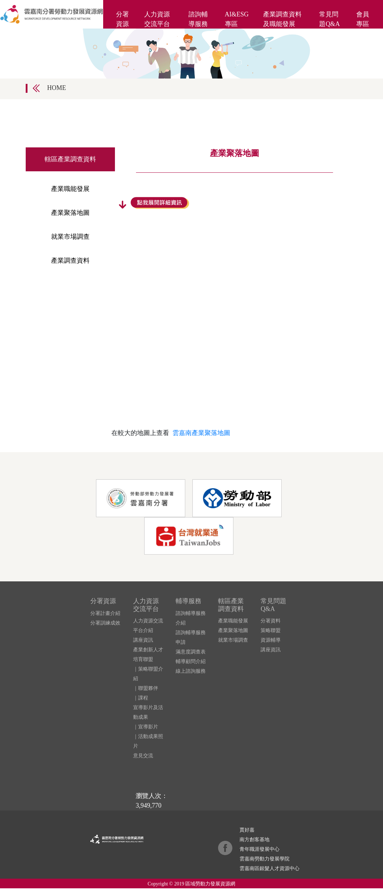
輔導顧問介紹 (191, 661)
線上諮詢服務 (191, 671)
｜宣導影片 (145, 726)
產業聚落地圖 (70, 212)
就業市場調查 (70, 236)
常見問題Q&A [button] (329, 19)
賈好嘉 (247, 830)
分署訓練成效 (105, 623)
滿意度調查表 (191, 652)
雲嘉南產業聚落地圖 (201, 432)
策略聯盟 (271, 630)
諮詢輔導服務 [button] (198, 19)
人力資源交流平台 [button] (157, 19)
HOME (56, 87)
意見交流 (143, 755)
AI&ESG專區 (237, 19)
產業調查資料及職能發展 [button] (282, 19)
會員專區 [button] (362, 19)
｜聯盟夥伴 (145, 688)
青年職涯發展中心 (259, 849)
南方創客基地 (254, 839)
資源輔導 (271, 640)
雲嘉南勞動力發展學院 (264, 859)
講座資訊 (143, 640)
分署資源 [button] (122, 19)
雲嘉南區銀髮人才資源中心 (269, 868)
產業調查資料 (70, 260)
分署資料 (271, 620)
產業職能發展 (70, 188)
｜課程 (140, 698)
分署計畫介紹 (105, 613)
